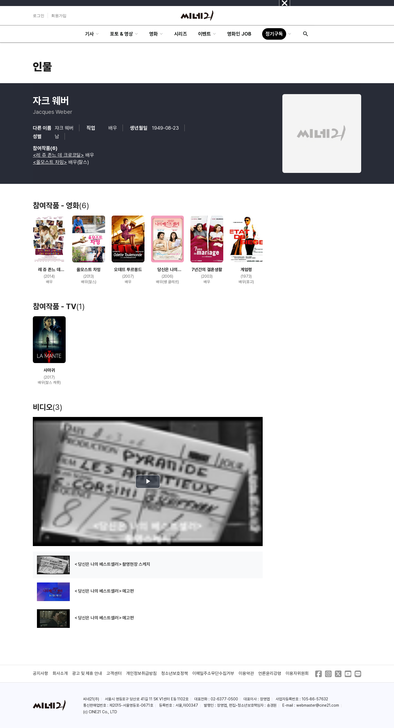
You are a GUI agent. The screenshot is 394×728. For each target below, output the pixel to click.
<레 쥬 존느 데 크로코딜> (58, 155)
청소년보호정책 (174, 673)
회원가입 (58, 15)
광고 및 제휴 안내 (87, 673)
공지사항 (40, 673)
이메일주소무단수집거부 (213, 673)
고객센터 (114, 673)
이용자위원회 (297, 673)
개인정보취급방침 (141, 673)
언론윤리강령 (269, 673)
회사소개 (60, 673)
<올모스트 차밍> (50, 162)
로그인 (38, 15)
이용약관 (246, 673)
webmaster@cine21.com (317, 705)
